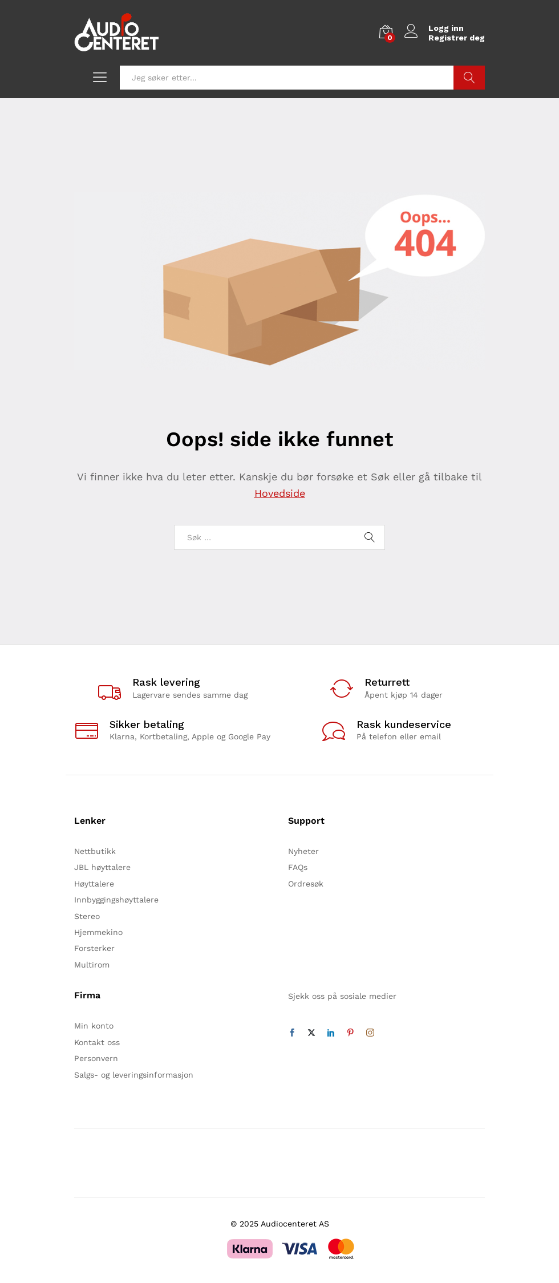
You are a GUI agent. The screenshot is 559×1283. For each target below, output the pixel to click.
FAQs (297, 867)
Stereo (87, 916)
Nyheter (303, 851)
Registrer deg (456, 37)
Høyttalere (94, 883)
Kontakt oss (97, 1042)
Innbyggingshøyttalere (116, 899)
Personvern (96, 1058)
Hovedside (279, 493)
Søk (469, 78)
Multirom (92, 964)
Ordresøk (305, 883)
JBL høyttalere (102, 867)
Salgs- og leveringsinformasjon (133, 1074)
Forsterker (94, 948)
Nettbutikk (95, 851)
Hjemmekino (98, 932)
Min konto (94, 1025)
